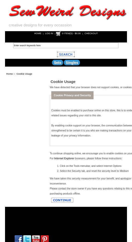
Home (37, 33)
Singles (72, 63)
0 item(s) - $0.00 (71, 33)
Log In (49, 33)
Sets (57, 63)
